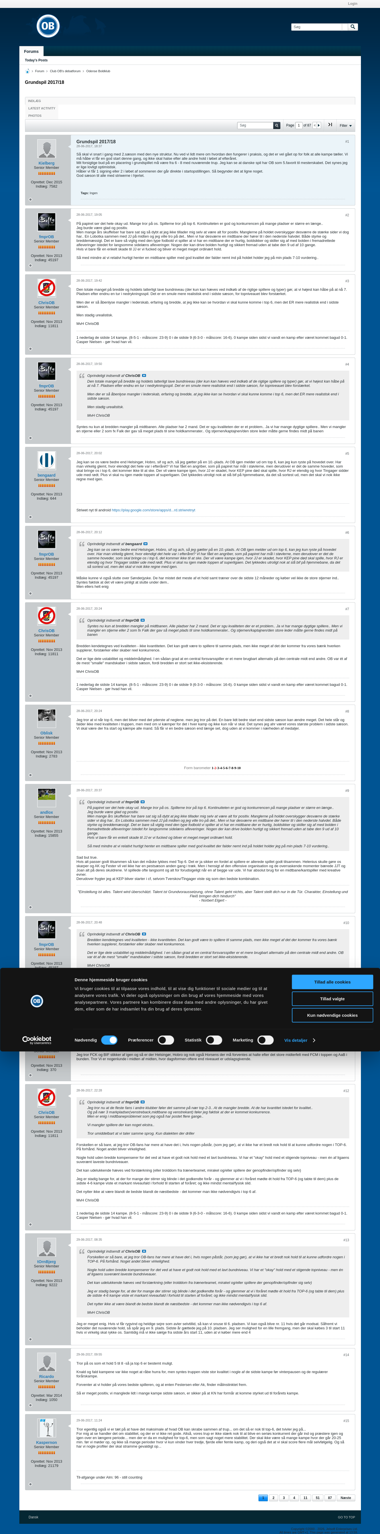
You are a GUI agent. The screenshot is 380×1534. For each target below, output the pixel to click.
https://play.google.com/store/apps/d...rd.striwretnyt (153, 510)
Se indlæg (144, 375)
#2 (347, 215)
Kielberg (46, 163)
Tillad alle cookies (332, 1464)
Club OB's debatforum (65, 71)
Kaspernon (46, 1442)
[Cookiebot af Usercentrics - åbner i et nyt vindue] (37, 1523)
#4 (347, 364)
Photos (35, 115)
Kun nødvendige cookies (332, 1497)
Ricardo (46, 1376)
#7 (347, 609)
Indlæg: (42, 186)
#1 (347, 142)
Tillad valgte (332, 1481)
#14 (346, 1355)
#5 (347, 454)
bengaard (47, 475)
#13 (346, 1240)
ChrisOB (46, 302)
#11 (346, 1025)
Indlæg (34, 101)
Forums (31, 51)
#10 (346, 923)
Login (353, 4)
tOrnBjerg (46, 1261)
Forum (39, 71)
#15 (346, 1421)
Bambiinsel (46, 1046)
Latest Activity (42, 108)
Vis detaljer (295, 1522)
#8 (347, 711)
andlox (46, 812)
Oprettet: (38, 182)
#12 (346, 1091)
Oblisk (46, 733)
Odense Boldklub (98, 71)
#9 (347, 791)
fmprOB (46, 236)
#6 (347, 533)
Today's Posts (36, 60)
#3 (347, 281)
